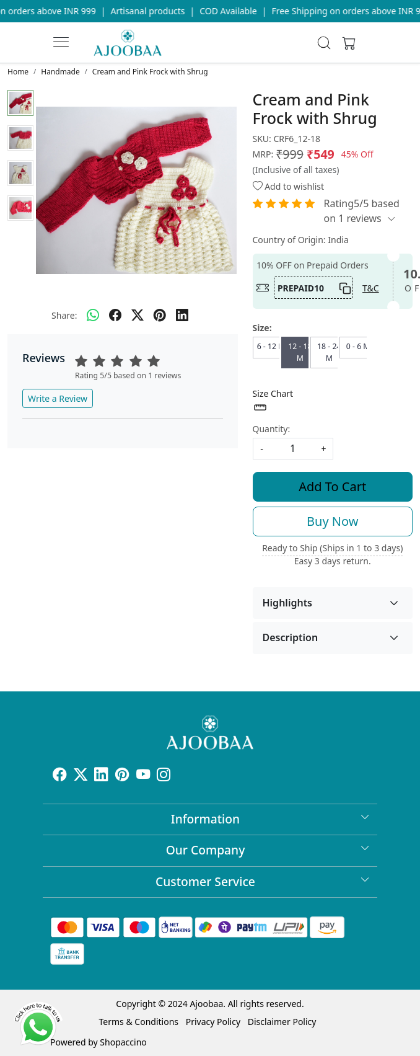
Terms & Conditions (139, 1021)
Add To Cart (332, 486)
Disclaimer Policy (282, 1021)
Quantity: (272, 429)
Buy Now (332, 521)
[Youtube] (143, 776)
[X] (80, 776)
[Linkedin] (101, 776)
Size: (262, 328)
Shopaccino (123, 1042)
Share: (64, 315)
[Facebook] (59, 776)
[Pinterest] (122, 776)
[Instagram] (163, 776)
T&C (370, 288)
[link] (324, 43)
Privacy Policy (213, 1021)
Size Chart (273, 401)
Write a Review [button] (57, 398)
